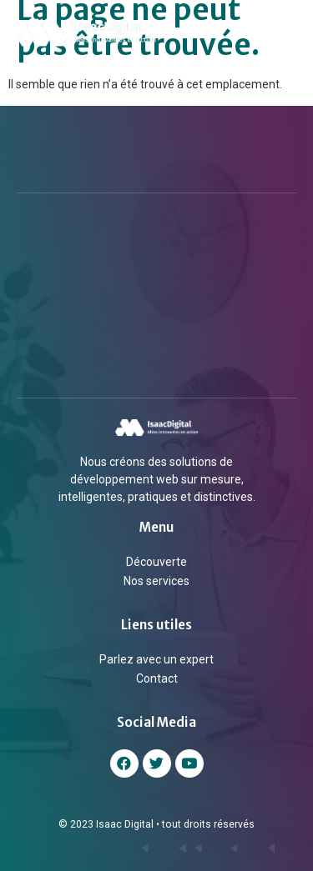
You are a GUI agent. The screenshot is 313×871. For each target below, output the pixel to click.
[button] (282, 32)
